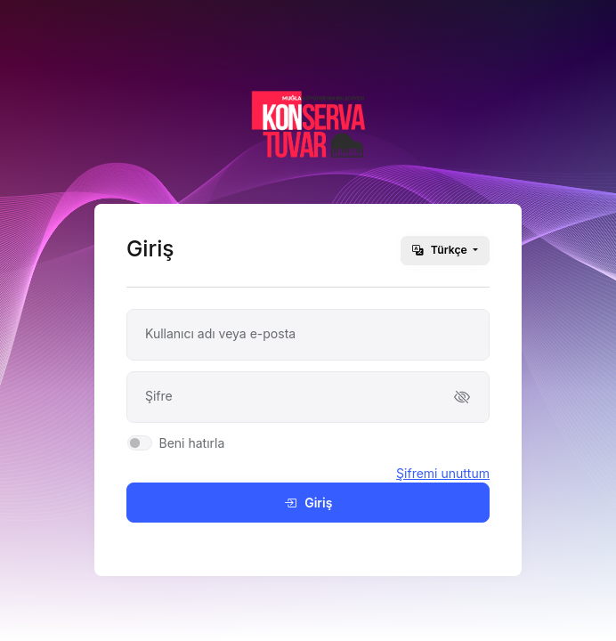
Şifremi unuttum (443, 473)
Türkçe (441, 249)
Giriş (308, 502)
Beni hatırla (191, 442)
